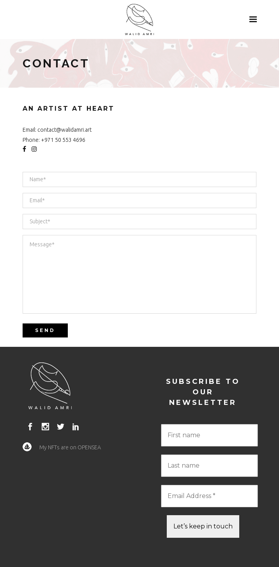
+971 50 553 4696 (63, 140)
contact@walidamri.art (64, 130)
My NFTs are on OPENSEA (70, 447)
